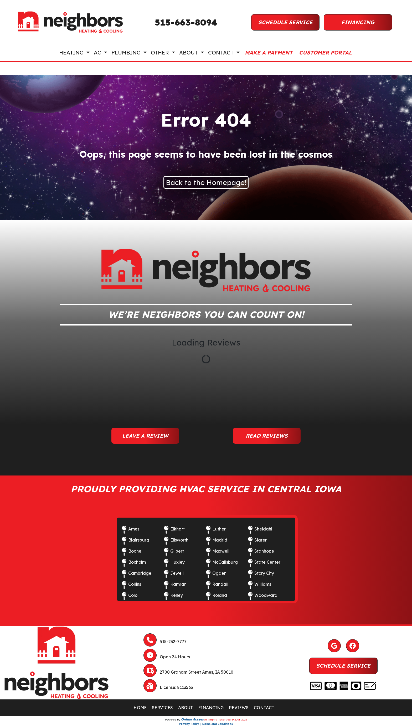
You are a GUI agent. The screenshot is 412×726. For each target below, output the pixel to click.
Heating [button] (72, 52)
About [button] (189, 52)
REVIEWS (239, 707)
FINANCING (211, 707)
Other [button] (161, 52)
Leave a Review (145, 435)
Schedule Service (285, 22)
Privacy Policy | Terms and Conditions (206, 724)
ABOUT (185, 707)
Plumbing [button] (126, 52)
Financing (357, 22)
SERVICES (162, 707)
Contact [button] (221, 52)
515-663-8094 (186, 22)
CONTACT (264, 707)
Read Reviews (267, 435)
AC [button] (98, 52)
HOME (140, 707)
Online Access (192, 719)
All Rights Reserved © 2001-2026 (225, 719)
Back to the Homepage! (206, 182)
